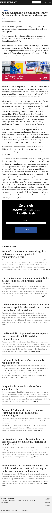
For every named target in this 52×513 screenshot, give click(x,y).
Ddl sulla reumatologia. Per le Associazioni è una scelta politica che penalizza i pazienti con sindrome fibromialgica (26, 307)
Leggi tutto (45, 269)
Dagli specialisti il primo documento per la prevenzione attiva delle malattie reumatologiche (25, 336)
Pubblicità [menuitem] (47, 505)
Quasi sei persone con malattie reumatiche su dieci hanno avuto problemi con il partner (25, 280)
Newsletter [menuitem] (47, 502)
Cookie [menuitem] (46, 501)
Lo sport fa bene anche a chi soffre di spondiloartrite (22, 388)
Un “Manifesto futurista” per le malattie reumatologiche (23, 361)
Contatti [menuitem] (47, 499)
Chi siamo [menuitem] (47, 498)
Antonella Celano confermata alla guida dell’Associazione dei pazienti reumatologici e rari (24, 254)
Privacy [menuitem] (46, 504)
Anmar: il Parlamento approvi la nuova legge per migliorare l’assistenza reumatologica (23, 412)
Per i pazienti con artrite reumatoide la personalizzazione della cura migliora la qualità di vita (24, 441)
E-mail (25, 220)
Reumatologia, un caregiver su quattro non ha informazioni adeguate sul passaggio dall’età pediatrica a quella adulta (25, 468)
